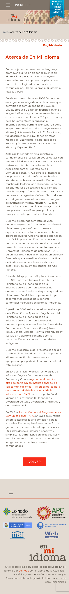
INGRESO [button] (21, 5)
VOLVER (34, 462)
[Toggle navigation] (8, 5)
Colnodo (24, 570)
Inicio (6, 32)
